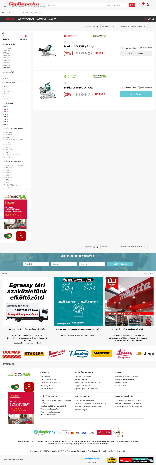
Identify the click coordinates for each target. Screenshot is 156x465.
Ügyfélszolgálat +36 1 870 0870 (86, 388)
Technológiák (45, 385)
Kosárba (136, 94)
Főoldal (4, 13)
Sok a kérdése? (108, 451)
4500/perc (6, 60)
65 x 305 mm (7, 168)
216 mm (5, 86)
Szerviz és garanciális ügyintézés (126, 376)
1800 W (5, 124)
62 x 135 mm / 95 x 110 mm (12, 140)
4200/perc (6, 58)
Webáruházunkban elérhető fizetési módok (90, 403)
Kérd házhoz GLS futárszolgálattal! (53, 406)
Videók (54, 451)
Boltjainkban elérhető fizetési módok (88, 406)
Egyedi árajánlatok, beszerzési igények (128, 406)
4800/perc (6, 65)
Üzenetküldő (121, 451)
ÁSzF (62, 451)
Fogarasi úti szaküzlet (83, 376)
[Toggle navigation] (5, 6)
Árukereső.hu (92, 462)
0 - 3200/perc (7, 48)
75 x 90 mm (6, 147)
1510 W (5, 119)
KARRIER (45, 451)
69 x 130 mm (7, 172)
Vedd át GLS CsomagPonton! (51, 409)
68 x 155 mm (7, 170)
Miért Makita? (46, 376)
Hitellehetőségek (81, 409)
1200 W (5, 107)
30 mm (5, 78)
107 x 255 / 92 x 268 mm (11, 154)
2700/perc (6, 50)
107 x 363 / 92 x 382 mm (11, 185)
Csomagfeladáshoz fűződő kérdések (128, 400)
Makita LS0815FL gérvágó (79, 46)
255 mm (5, 89)
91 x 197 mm (7, 152)
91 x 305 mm (7, 182)
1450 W (5, 114)
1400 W (5, 112)
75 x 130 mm (7, 175)
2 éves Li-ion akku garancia (50, 382)
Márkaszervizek (120, 385)
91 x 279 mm (7, 180)
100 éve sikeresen (47, 388)
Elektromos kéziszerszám (17, 13)
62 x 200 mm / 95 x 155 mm (12, 165)
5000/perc (6, 68)
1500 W (5, 117)
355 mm (5, 99)
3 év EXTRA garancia (48, 379)
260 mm (5, 94)
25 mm (5, 76)
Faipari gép (30, 13)
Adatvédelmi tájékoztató (76, 451)
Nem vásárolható (136, 53)
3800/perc (6, 55)
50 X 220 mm (7, 132)
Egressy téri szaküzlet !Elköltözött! (87, 382)
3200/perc (6, 53)
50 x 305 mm (7, 137)
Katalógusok (34, 451)
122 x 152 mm (7, 187)
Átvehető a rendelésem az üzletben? (128, 403)
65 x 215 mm (7, 142)
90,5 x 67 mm (7, 149)
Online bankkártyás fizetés (84, 400)
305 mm (5, 96)
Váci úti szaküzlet (81, 379)
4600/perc (6, 63)
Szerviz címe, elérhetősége (124, 379)
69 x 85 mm (6, 145)
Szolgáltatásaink (94, 451)
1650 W (5, 122)
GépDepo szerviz (121, 382)
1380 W (5, 109)
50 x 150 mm (7, 135)
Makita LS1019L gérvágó (78, 87)
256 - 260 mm (7, 91)
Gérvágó (39, 13)
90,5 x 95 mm (7, 177)
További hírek (148, 273)
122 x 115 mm (7, 157)
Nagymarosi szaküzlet (83, 385)
